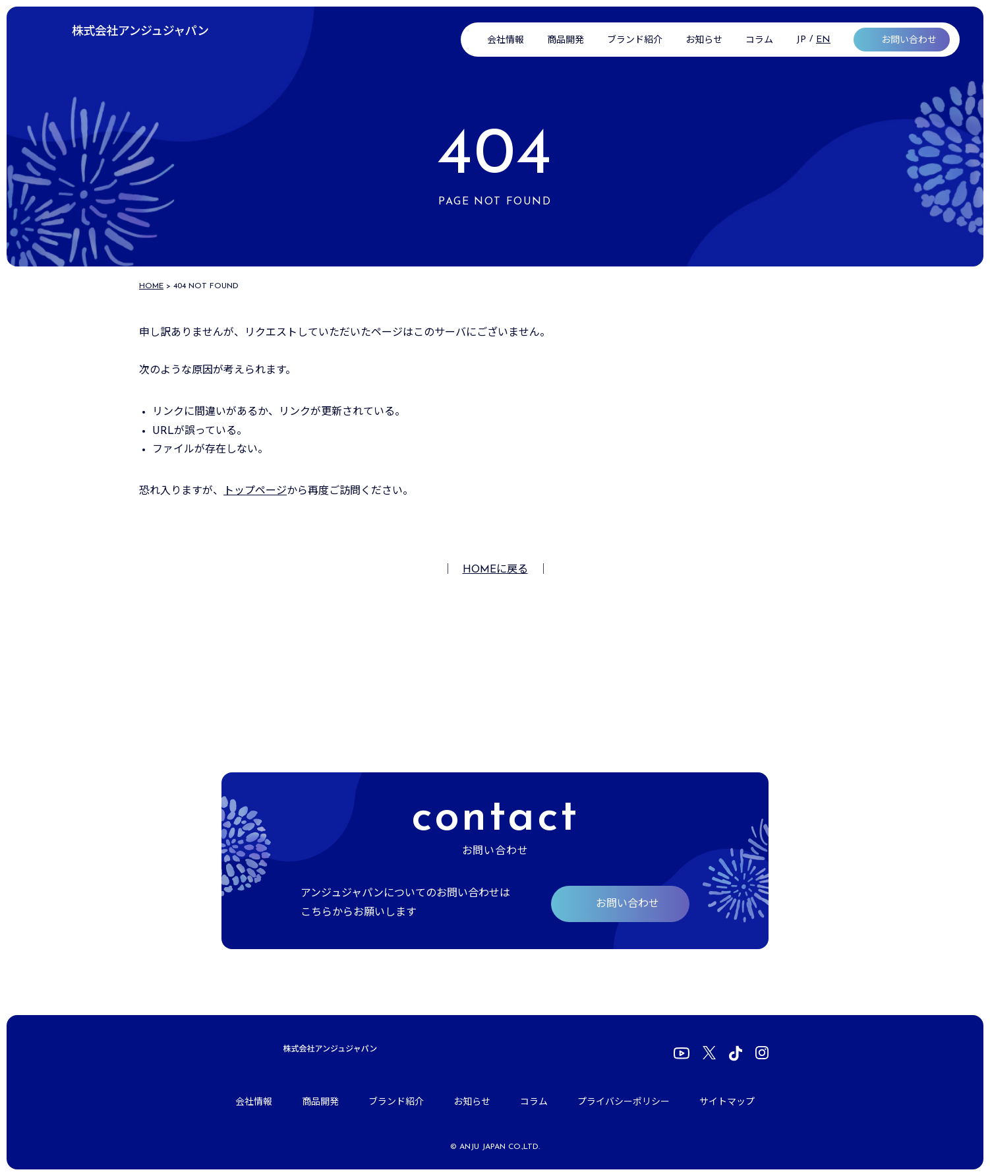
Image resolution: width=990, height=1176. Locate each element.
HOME (151, 286)
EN (823, 40)
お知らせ (703, 41)
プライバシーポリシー (623, 1102)
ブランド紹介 (634, 41)
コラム (759, 41)
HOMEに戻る (495, 570)
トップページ (255, 491)
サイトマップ (727, 1102)
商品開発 (565, 41)
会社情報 (505, 41)
